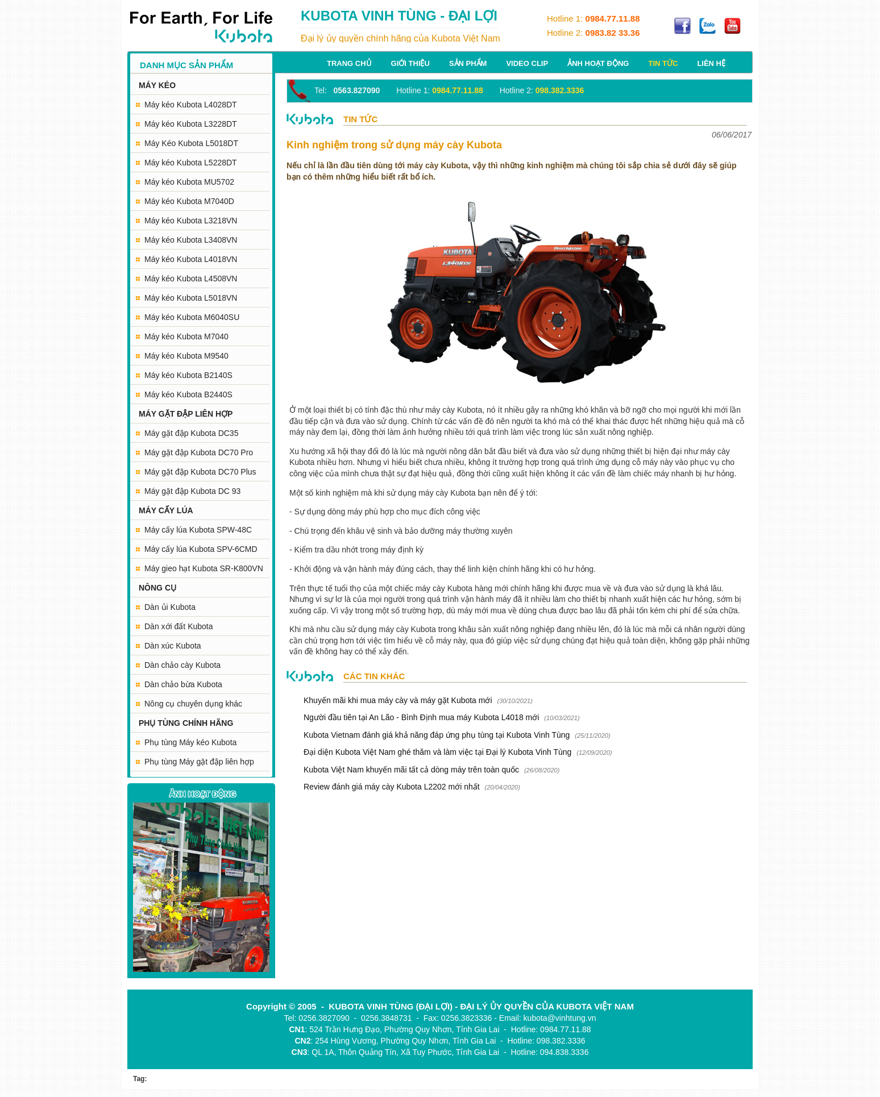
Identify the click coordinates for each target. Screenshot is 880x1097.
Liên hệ (711, 63)
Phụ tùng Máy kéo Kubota (190, 742)
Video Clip (527, 63)
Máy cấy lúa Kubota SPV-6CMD (201, 549)
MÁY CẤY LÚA (166, 510)
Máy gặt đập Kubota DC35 (191, 433)
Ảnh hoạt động (598, 63)
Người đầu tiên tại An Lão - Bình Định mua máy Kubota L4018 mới (421, 717)
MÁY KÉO (157, 85)
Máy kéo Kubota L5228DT (190, 162)
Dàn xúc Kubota (172, 645)
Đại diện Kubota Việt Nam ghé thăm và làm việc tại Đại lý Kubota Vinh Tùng (437, 752)
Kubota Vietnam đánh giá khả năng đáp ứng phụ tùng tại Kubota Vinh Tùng (438, 734)
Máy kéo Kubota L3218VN (190, 220)
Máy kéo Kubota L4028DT (190, 104)
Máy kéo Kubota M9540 (186, 355)
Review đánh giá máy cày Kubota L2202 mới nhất (392, 786)
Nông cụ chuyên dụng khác (193, 703)
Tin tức (663, 63)
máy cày (430, 588)
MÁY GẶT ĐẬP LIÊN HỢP (186, 413)
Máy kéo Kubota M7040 (186, 336)
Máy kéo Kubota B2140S (188, 375)
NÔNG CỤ (157, 587)
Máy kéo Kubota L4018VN (190, 259)
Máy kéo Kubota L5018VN (190, 297)
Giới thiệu (410, 63)
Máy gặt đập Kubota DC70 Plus (200, 471)
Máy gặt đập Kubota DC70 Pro (198, 452)
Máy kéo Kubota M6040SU (191, 317)
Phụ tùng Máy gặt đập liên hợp (199, 761)
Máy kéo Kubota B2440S (188, 394)
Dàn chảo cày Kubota (182, 665)
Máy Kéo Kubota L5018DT (191, 143)
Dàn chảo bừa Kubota (183, 684)
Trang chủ (349, 63)
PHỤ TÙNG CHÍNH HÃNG (186, 723)
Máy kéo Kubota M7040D (189, 201)
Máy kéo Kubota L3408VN (190, 239)
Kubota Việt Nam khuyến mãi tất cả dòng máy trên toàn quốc (411, 769)
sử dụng (585, 451)
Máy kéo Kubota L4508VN (190, 278)
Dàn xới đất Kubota (178, 626)
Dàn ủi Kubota (170, 607)
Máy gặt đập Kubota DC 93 (192, 491)
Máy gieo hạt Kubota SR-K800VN (203, 568)
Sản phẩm (468, 63)
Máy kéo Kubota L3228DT (190, 123)
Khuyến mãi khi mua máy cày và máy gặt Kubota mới (398, 700)
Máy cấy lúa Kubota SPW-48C (198, 529)
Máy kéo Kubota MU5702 (189, 181)
